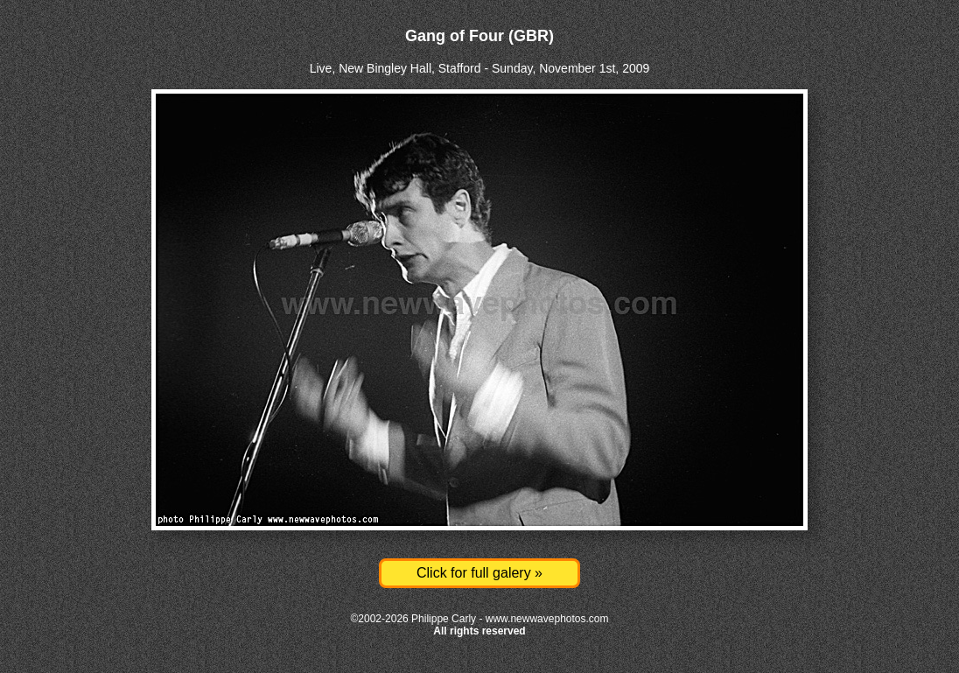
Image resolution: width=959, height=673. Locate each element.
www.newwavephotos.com (547, 619)
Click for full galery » (479, 572)
